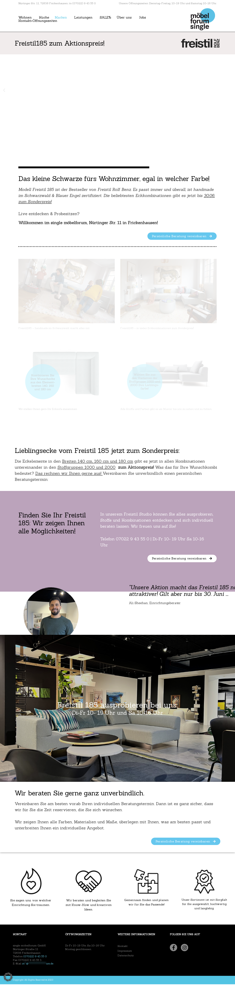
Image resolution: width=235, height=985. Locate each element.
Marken (61, 17)
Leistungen (83, 17)
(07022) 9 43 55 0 (35, 957)
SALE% (105, 17)
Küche (44, 17)
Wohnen (25, 17)
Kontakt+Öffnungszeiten (37, 20)
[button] (4, 90)
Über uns (124, 17)
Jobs (142, 17)
